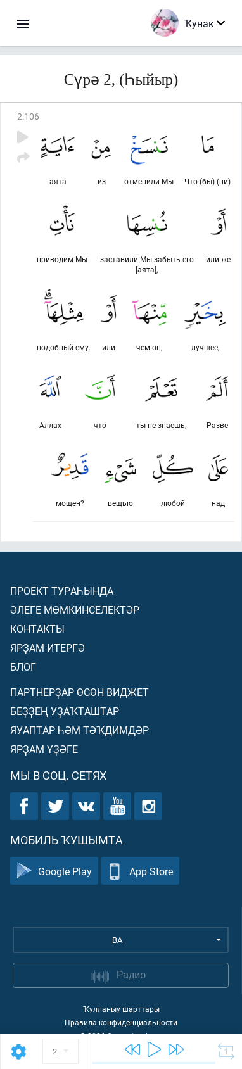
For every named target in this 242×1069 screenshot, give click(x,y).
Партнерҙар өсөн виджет (79, 692)
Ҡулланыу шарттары (121, 1009)
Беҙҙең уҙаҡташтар (64, 711)
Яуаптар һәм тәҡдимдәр (79, 730)
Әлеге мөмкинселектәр (74, 609)
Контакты (37, 628)
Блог (23, 666)
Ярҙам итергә (47, 647)
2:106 (28, 116)
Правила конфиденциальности (121, 1022)
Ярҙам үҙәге (44, 749)
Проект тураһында (61, 590)
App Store (140, 871)
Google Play (54, 871)
